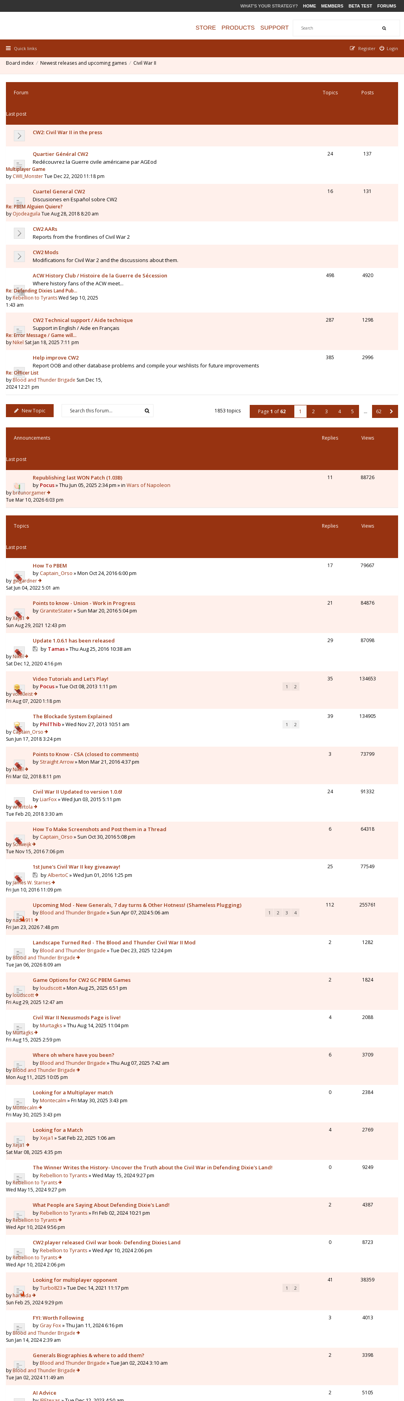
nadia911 (314, 625)
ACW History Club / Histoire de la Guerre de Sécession (102, 224)
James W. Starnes (323, 601)
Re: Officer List (313, 276)
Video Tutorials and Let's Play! (72, 485)
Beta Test (360, 6)
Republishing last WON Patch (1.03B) (79, 361)
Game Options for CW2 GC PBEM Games (84, 680)
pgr (308, 1061)
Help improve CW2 (57, 277)
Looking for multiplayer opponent (77, 874)
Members (332, 6)
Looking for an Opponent (66, 1015)
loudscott (53, 687)
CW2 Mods (47, 201)
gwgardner (316, 414)
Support (282, 27)
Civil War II (146, 65)
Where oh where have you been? (75, 726)
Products (245, 27)
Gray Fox (52, 905)
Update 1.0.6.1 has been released (76, 461)
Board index (22, 65)
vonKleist (314, 484)
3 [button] (324, 317)
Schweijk (313, 578)
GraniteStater (58, 445)
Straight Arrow (59, 539)
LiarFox (50, 562)
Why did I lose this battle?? (68, 1038)
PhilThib (52, 516)
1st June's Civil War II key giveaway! (78, 601)
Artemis (51, 975)
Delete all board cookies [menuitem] (368, 1354)
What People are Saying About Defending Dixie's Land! (103, 827)
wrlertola (314, 555)
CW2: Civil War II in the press (69, 109)
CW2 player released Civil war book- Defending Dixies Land (109, 850)
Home (309, 6)
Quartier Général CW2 (62, 131)
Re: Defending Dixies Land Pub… (333, 224)
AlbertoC (60, 610)
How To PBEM (52, 414)
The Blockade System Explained (74, 508)
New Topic (31, 316)
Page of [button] (270, 317)
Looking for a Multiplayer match (75, 750)
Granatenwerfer (61, 1045)
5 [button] (350, 317)
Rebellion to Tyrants (326, 231)
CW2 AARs (47, 178)
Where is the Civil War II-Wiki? (72, 1108)
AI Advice (46, 944)
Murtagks (53, 711)
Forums (386, 6)
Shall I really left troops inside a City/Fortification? (97, 1061)
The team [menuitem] (285, 1354)
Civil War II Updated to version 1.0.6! (79, 555)
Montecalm (55, 757)
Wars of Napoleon (150, 369)
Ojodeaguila (318, 161)
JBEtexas (52, 951)
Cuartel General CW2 (61, 154)
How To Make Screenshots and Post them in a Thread (101, 578)
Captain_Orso (58, 421)
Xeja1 (310, 437)
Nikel (309, 260)
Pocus (49, 369)
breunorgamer (320, 361)
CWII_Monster (319, 138)
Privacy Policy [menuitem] (318, 1354)
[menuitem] (387, 48)
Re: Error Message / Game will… (332, 253)
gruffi (56, 999)
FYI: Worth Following (60, 897)
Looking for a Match (60, 773)
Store (214, 27)
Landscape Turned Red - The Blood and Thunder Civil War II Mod (116, 657)
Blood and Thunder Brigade (335, 284)
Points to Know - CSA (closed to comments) (87, 532)
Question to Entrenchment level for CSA (84, 1084)
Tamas (58, 469)
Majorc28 (314, 1014)
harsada (313, 874)
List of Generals (54, 991)
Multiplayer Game (317, 131)
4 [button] (337, 317)
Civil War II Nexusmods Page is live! (79, 703)
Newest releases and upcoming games (85, 65)
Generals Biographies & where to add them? (90, 921)
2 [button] (311, 317)
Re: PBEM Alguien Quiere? (325, 154)
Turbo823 (53, 882)
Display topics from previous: (112, 1138)
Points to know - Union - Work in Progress (86, 437)
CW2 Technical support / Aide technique (85, 253)
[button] (389, 317)
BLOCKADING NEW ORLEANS (70, 967)
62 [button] (377, 317)
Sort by (221, 1138)
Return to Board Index (41, 1182)
